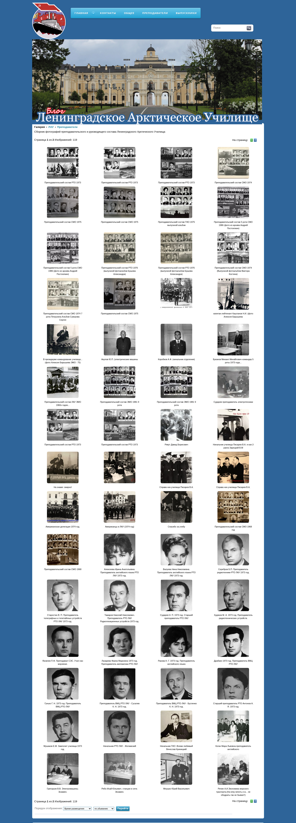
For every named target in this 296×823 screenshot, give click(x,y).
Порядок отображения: (63, 808)
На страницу (239, 140)
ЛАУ (51, 126)
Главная (81, 13)
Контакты (108, 13)
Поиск (249, 28)
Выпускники (186, 13)
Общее (129, 13)
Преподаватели (155, 13)
